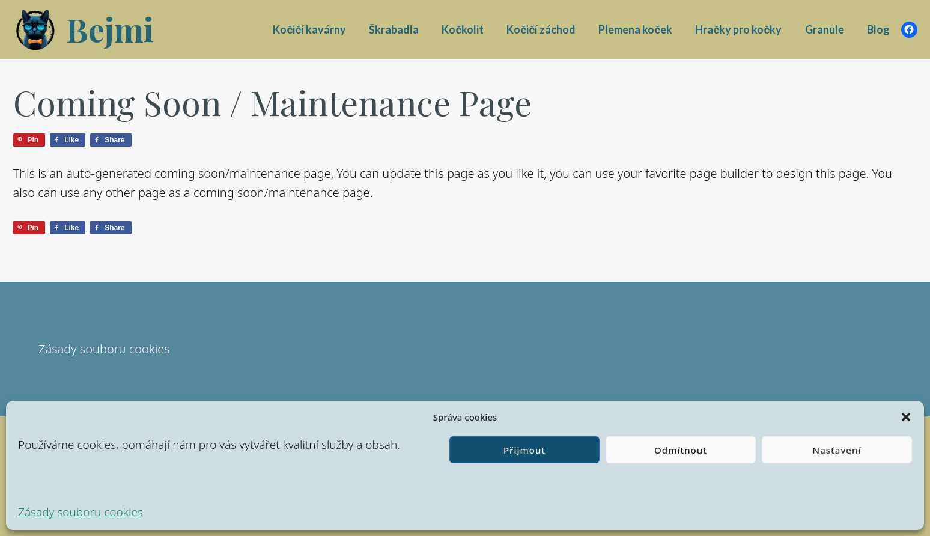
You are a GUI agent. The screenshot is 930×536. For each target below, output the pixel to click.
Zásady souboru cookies (80, 512)
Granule (824, 29)
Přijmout (524, 450)
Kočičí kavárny (309, 29)
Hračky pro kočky (738, 29)
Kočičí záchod (541, 29)
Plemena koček (635, 29)
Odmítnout (680, 450)
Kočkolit (463, 29)
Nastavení (837, 450)
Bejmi (110, 29)
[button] (906, 417)
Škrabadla (394, 29)
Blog (878, 29)
